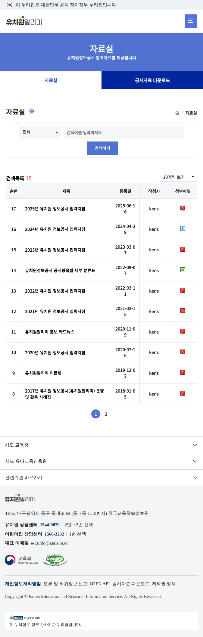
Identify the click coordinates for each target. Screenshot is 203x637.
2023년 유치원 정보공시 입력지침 (55, 250)
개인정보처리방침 (23, 583)
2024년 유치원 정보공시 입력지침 (55, 229)
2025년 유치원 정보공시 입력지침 (55, 209)
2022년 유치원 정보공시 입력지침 (55, 291)
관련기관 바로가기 (23, 477)
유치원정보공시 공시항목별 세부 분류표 (60, 270)
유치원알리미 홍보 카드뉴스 (49, 332)
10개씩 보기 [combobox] (174, 177)
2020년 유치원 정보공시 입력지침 (55, 353)
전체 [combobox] (26, 132)
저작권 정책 (164, 583)
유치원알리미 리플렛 (43, 373)
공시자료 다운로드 (152, 80)
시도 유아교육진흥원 (26, 461)
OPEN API (100, 583)
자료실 (51, 80)
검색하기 (102, 148)
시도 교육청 (17, 445)
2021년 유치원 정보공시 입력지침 (55, 311)
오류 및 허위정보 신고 (65, 583)
